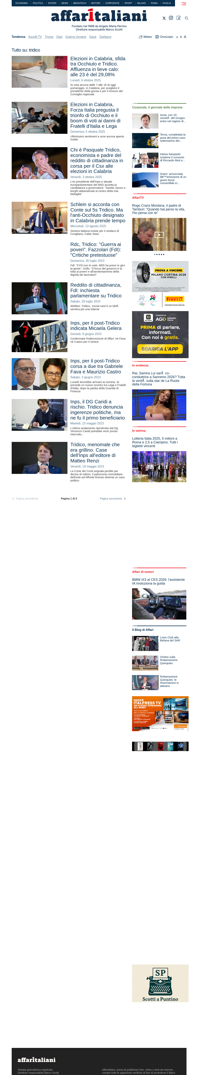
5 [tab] (163, 254)
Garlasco (105, 36)
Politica (38, 3)
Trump (49, 36)
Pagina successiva (113, 498)
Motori (95, 3)
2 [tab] (156, 254)
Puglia (167, 3)
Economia (21, 3)
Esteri (52, 3)
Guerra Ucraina (76, 36)
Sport (128, 3)
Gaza (92, 36)
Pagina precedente (25, 498)
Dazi (59, 36)
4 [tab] (161, 254)
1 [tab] (154, 254)
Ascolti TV (35, 36)
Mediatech (79, 3)
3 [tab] (159, 254)
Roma (154, 3)
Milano (141, 3)
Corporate (112, 3)
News (64, 3)
